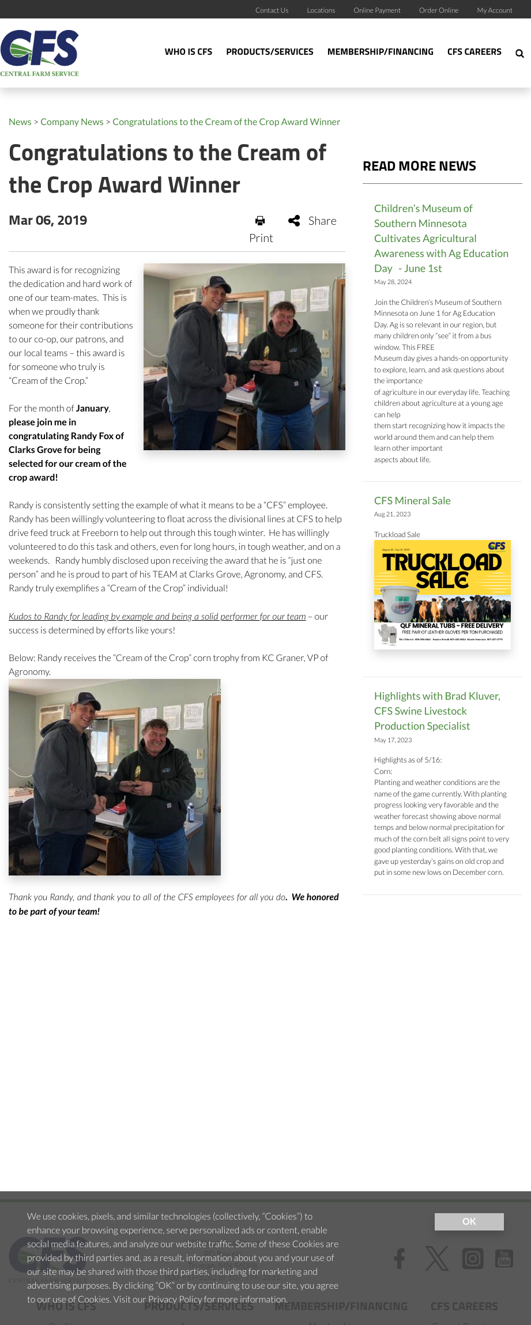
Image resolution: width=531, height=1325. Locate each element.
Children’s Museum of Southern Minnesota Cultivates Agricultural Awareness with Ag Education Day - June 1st (441, 238)
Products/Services (270, 52)
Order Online (439, 10)
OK (469, 1221)
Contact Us (272, 10)
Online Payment (377, 10)
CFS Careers (474, 52)
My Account (495, 10)
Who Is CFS (188, 52)
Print (261, 230)
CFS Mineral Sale (412, 500)
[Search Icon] (519, 53)
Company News (72, 121)
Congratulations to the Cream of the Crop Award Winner (226, 121)
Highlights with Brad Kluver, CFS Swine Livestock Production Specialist (437, 710)
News (20, 121)
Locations (321, 10)
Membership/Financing (380, 52)
